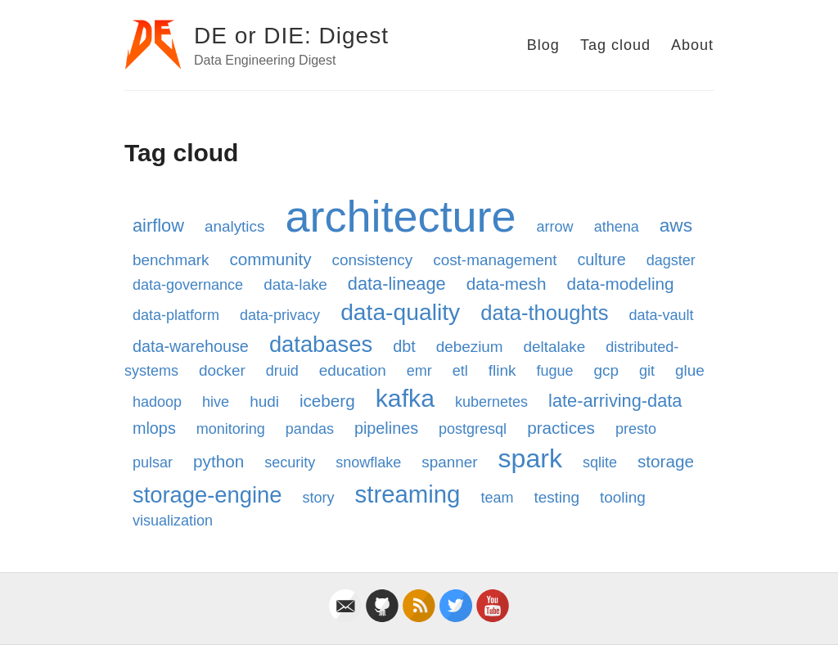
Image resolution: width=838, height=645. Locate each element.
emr (419, 371)
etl (460, 371)
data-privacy (280, 315)
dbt (404, 346)
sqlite (600, 462)
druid (282, 371)
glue (690, 370)
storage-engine (207, 494)
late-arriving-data (615, 400)
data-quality (400, 312)
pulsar (153, 462)
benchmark (171, 259)
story (319, 497)
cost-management (494, 259)
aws (676, 225)
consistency (372, 259)
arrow (555, 227)
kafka (405, 398)
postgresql (473, 429)
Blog (543, 45)
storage (666, 461)
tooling (623, 497)
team (496, 497)
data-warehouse (191, 346)
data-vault (660, 315)
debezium (469, 346)
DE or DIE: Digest (291, 35)
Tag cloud (615, 45)
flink (502, 370)
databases (320, 344)
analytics (235, 226)
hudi (264, 401)
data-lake (295, 284)
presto (635, 429)
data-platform (176, 315)
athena (616, 227)
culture (601, 259)
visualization (173, 520)
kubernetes (491, 402)
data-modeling (620, 283)
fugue (554, 371)
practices (561, 427)
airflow (158, 225)
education (352, 370)
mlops (154, 428)
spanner (449, 462)
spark (530, 458)
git (647, 371)
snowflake (368, 462)
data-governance (188, 285)
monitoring (230, 429)
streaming (408, 493)
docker (222, 370)
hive (215, 402)
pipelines (386, 428)
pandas (310, 429)
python (218, 461)
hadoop (157, 402)
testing (556, 497)
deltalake (555, 346)
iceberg (327, 400)
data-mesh (506, 283)
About (692, 45)
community (270, 259)
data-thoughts (544, 312)
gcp (605, 370)
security (289, 462)
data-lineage (397, 283)
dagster (671, 260)
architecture (400, 216)
